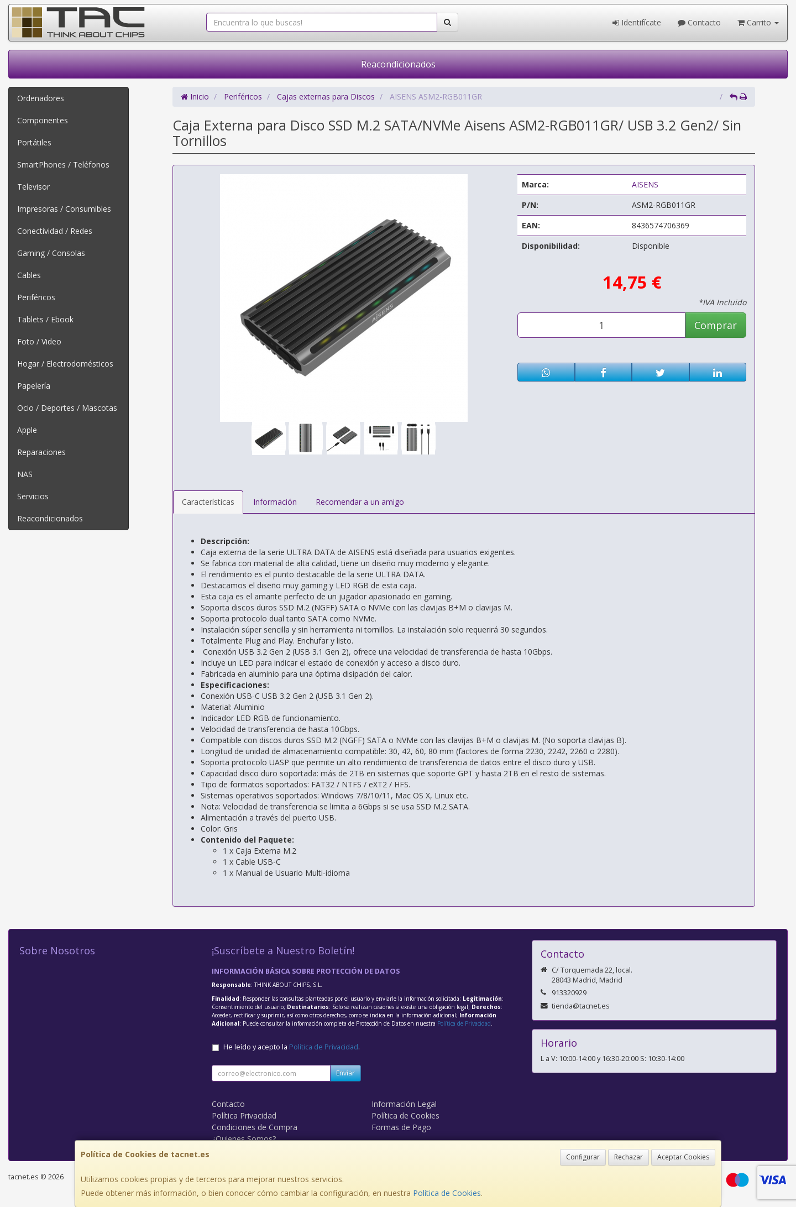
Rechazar (628, 1157)
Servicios (33, 496)
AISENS (645, 184)
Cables (29, 275)
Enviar (345, 1073)
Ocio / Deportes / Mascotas (67, 408)
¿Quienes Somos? (244, 1138)
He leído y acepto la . (291, 1047)
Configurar (583, 1157)
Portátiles (34, 142)
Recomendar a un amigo (360, 502)
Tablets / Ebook (45, 319)
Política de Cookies (447, 1193)
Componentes (42, 120)
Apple (27, 430)
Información (275, 502)
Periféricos (36, 297)
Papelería (33, 385)
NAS (25, 474)
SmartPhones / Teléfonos (63, 164)
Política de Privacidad (464, 1023)
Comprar (715, 325)
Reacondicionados (398, 64)
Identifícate (636, 22)
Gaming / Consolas (51, 253)
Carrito (758, 22)
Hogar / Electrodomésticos (65, 363)
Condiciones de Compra (254, 1127)
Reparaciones (41, 452)
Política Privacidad (244, 1115)
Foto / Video (39, 341)
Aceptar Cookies (683, 1157)
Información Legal (404, 1104)
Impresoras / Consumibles (64, 208)
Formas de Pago (401, 1127)
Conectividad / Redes (54, 231)
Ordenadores (40, 98)
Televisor (33, 186)
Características (208, 502)
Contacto (699, 22)
